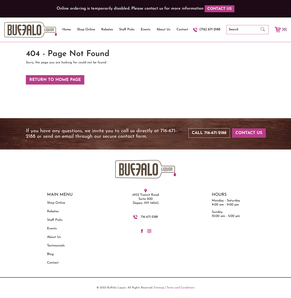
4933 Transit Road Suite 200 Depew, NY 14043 (145, 199)
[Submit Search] (262, 29)
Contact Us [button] (219, 9)
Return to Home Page (55, 80)
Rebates (107, 29)
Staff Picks (127, 29)
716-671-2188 (149, 217)
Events (145, 29)
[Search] (242, 29)
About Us (163, 29)
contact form (132, 136)
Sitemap (159, 287)
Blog (50, 254)
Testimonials (56, 245)
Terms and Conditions (181, 287)
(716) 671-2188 (209, 29)
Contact (182, 29)
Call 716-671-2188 (209, 133)
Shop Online (86, 29)
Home (66, 29)
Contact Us (248, 133)
